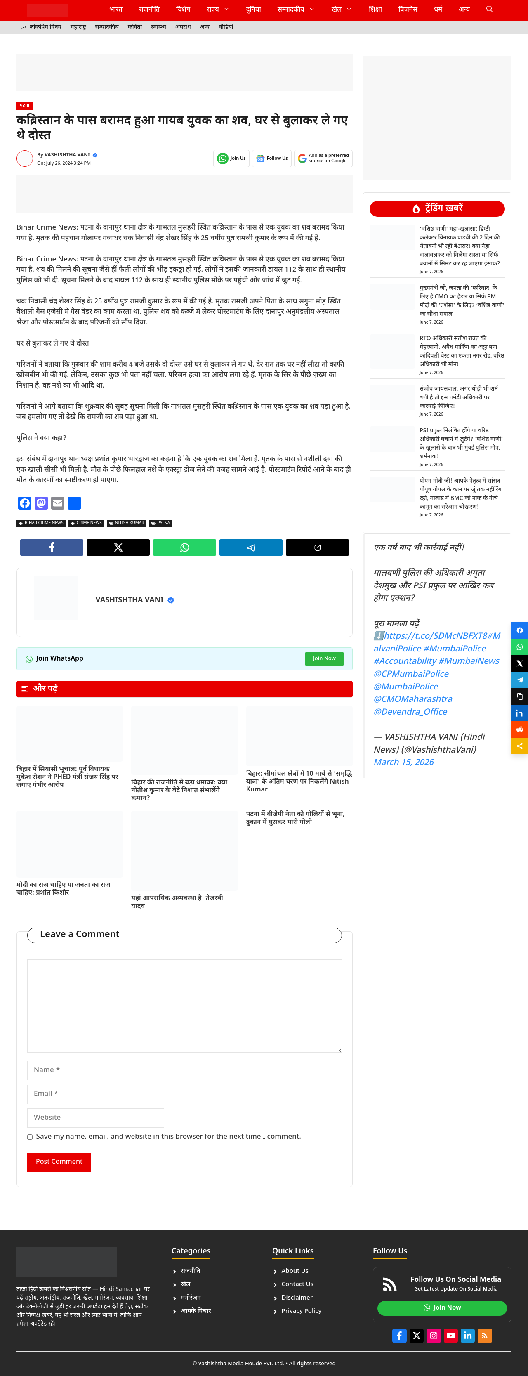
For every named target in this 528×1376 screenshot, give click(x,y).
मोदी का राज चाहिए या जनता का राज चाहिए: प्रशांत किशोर (63, 889)
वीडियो (226, 27)
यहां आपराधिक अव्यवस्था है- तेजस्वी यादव (177, 902)
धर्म (438, 10)
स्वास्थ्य (158, 27)
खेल (346, 10)
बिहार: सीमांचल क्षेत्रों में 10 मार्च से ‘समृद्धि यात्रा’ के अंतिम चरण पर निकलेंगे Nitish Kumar (299, 782)
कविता (135, 27)
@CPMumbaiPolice (410, 674)
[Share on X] (520, 663)
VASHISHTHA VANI (67, 155)
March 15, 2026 (403, 763)
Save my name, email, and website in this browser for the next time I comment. (168, 1137)
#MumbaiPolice (454, 649)
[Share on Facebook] (520, 630)
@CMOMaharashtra (412, 699)
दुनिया (253, 10)
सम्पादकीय (300, 10)
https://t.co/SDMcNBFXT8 (435, 636)
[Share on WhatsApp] (520, 647)
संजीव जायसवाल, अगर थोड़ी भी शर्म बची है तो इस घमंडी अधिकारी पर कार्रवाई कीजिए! (459, 397)
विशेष (183, 10)
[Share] (520, 746)
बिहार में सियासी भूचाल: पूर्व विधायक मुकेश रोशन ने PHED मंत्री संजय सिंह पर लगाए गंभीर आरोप (67, 777)
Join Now (324, 658)
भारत (116, 10)
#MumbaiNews (468, 661)
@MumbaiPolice (405, 687)
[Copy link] (520, 696)
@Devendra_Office (410, 712)
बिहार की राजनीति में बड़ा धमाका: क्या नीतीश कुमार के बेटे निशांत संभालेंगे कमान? (179, 791)
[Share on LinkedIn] (520, 713)
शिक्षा (375, 10)
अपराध (183, 27)
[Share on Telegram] (520, 680)
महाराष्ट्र (78, 27)
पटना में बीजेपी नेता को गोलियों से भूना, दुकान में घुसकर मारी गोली (295, 818)
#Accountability (404, 661)
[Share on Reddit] (520, 729)
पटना (24, 105)
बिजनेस (407, 10)
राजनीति (149, 10)
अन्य (464, 10)
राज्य (222, 10)
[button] (489, 10)
